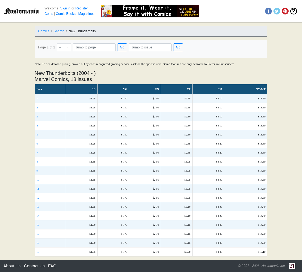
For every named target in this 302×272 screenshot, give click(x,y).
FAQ (52, 266)
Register (81, 8)
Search (59, 31)
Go (122, 47)
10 (37, 179)
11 (37, 188)
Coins (48, 14)
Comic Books (66, 14)
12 (37, 197)
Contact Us (34, 266)
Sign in (65, 8)
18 (37, 251)
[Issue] (150, 47)
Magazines (86, 14)
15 (37, 224)
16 (37, 233)
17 (37, 242)
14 (37, 215)
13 (37, 206)
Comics (43, 31)
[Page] (94, 47)
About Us (12, 266)
